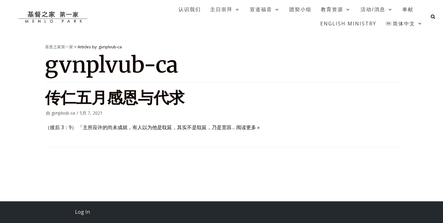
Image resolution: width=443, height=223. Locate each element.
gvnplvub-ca (63, 113)
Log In (82, 211)
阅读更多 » (248, 127)
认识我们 (190, 9)
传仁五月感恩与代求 (114, 97)
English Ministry (348, 23)
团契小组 (300, 9)
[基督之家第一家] (53, 16)
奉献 (408, 9)
